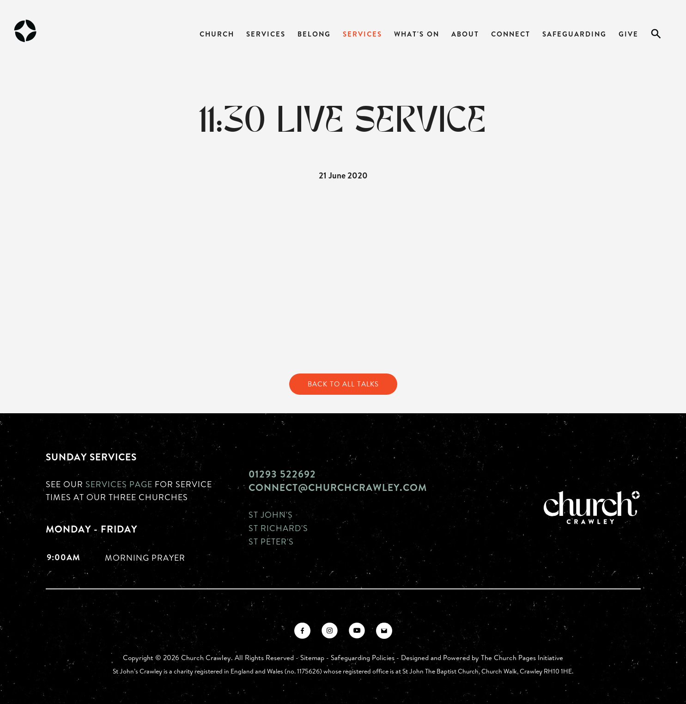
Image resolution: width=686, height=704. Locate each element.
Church (217, 34)
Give (628, 34)
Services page (118, 484)
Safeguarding (574, 34)
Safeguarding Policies (363, 657)
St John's (271, 514)
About (465, 34)
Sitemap (312, 657)
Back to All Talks (343, 384)
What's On (416, 34)
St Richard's (278, 527)
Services (265, 34)
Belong (314, 34)
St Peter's (271, 541)
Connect (510, 34)
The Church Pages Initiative (522, 657)
